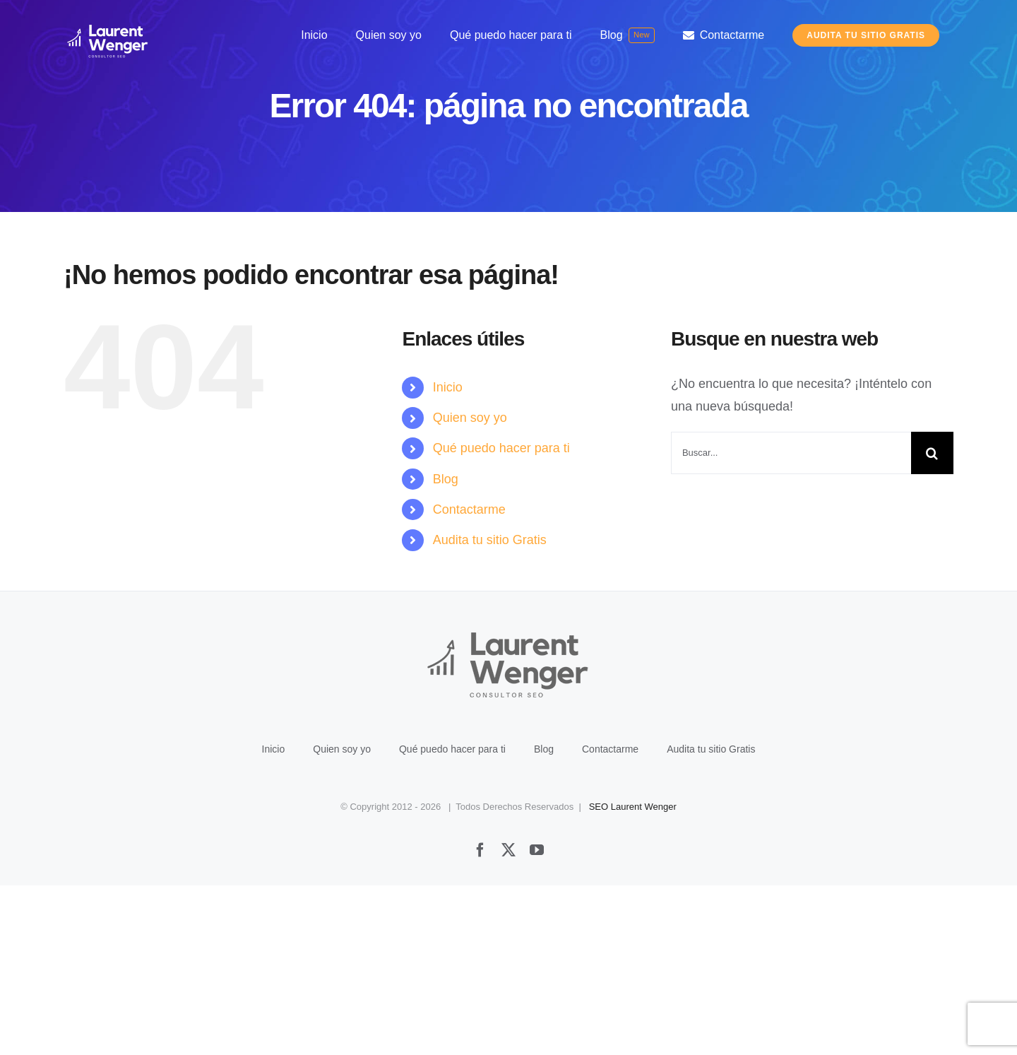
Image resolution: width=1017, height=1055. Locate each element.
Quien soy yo (470, 418)
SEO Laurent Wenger (633, 976)
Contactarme (469, 509)
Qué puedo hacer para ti (501, 448)
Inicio (448, 387)
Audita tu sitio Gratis (490, 540)
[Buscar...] (791, 453)
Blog (445, 479)
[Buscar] (932, 453)
